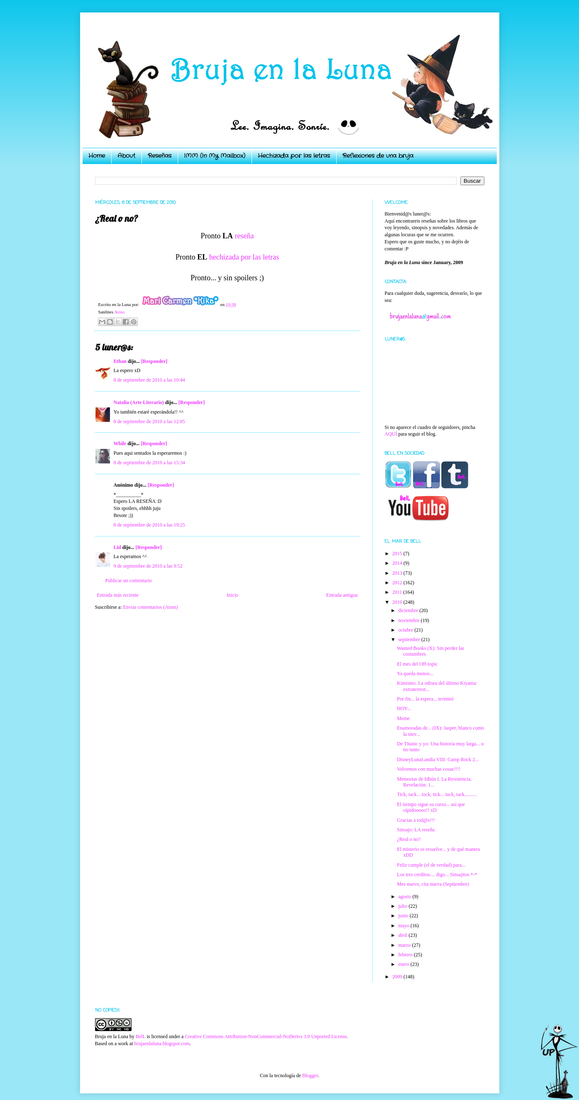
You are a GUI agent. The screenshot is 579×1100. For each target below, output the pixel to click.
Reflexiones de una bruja (377, 156)
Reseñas (159, 156)
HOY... (403, 708)
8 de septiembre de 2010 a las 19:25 (149, 525)
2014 (397, 563)
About (126, 156)
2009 (397, 977)
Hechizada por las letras (294, 156)
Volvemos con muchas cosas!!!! (428, 769)
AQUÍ (391, 434)
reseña (244, 236)
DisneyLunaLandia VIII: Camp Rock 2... (438, 759)
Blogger (310, 1075)
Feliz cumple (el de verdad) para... (431, 865)
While (120, 443)
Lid (117, 547)
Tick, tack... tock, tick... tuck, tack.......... (437, 794)
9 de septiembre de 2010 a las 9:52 (148, 566)
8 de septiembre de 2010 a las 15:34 (149, 462)
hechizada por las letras (244, 257)
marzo (405, 945)
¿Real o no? (408, 839)
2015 (397, 553)
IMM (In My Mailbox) (214, 156)
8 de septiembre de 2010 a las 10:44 (149, 380)
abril (403, 935)
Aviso (119, 311)
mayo (404, 926)
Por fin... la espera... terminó (425, 699)
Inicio (232, 595)
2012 (397, 583)
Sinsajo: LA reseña (416, 830)
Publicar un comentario (128, 580)
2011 (397, 592)
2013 (397, 573)
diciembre (408, 610)
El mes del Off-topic (417, 664)
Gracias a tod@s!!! (416, 820)
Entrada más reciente (118, 595)
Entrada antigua (342, 595)
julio (403, 906)
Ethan (120, 361)
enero (404, 964)
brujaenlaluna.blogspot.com (161, 1043)
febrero (406, 955)
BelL (141, 1036)
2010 (397, 602)
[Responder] (154, 361)
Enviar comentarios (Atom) (150, 607)
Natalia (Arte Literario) (139, 402)
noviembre (409, 620)
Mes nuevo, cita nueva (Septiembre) (433, 884)
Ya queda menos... (415, 673)
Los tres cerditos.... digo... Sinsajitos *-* (437, 874)
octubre (406, 630)
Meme (403, 718)
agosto (405, 896)
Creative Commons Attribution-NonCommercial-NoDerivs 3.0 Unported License (266, 1036)
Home (96, 156)
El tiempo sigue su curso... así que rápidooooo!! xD (431, 807)
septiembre (409, 639)
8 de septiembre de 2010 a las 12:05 (149, 421)
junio (404, 916)
